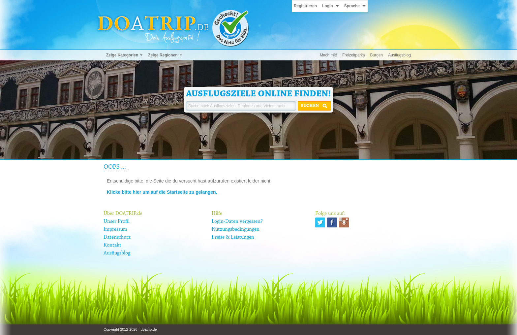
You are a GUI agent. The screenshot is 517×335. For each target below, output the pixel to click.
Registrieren (305, 6)
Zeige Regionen (162, 55)
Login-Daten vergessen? (237, 221)
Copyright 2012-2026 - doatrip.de (130, 329)
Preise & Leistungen (233, 237)
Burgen (376, 55)
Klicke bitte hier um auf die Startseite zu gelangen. (162, 192)
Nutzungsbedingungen (235, 229)
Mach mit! (328, 55)
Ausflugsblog (399, 55)
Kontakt (112, 245)
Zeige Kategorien (122, 55)
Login (327, 6)
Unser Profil (117, 221)
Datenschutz (117, 237)
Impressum (115, 229)
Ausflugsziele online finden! (258, 94)
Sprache (352, 6)
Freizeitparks (353, 55)
